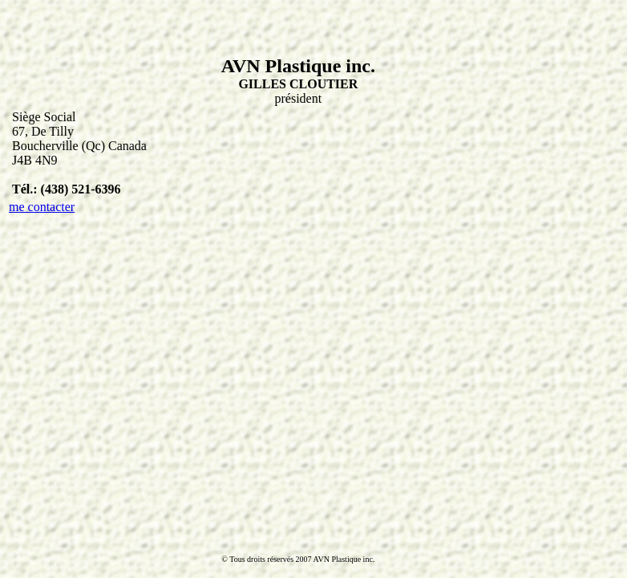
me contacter (42, 207)
